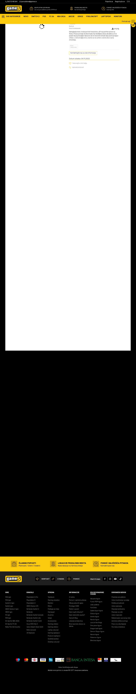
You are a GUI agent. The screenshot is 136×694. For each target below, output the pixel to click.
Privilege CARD (74, 626)
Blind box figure (95, 661)
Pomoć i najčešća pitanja (77, 620)
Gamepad (51, 632)
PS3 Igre (8, 638)
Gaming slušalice (54, 620)
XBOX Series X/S (32, 626)
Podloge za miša (53, 629)
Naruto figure (94, 640)
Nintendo (30, 632)
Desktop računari (54, 662)
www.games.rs (58, 691)
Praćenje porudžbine (118, 617)
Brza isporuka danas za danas (77, 645)
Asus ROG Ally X (32, 644)
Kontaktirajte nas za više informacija (83, 73)
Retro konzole (31, 650)
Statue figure (94, 634)
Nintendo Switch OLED (34, 641)
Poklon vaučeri (74, 629)
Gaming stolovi (53, 647)
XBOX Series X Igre (11, 629)
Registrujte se (120, 1)
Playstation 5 (31, 620)
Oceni (74, 37)
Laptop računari (53, 650)
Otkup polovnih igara (76, 623)
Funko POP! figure (96, 622)
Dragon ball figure (96, 649)
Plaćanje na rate (117, 632)
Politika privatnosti (118, 623)
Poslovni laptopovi (54, 656)
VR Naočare (31, 653)
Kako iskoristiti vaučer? (77, 635)
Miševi (50, 626)
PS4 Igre (8, 620)
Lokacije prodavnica (76, 641)
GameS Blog (73, 638)
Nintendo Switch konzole (35, 635)
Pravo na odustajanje (119, 644)
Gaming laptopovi (54, 653)
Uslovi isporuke (117, 635)
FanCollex (93, 628)
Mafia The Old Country (12, 647)
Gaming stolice (53, 644)
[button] (128, 21)
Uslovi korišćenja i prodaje (120, 620)
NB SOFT (71, 691)
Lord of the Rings (96, 643)
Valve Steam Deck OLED (35, 647)
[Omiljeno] (128, 1)
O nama (71, 617)
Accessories (52, 641)
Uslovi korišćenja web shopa (68, 688)
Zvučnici (51, 635)
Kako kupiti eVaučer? (76, 632)
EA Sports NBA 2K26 (12, 641)
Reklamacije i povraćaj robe (121, 638)
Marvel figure (94, 655)
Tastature (51, 617)
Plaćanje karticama (118, 629)
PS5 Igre (8, 617)
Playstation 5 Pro (32, 617)
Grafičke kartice (53, 659)
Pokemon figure (95, 658)
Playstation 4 (31, 623)
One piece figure (95, 646)
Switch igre (9, 626)
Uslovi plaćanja (117, 626)
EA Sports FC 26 (10, 644)
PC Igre (7, 635)
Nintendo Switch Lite (34, 638)
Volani (50, 638)
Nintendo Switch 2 (33, 629)
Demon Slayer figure (97, 652)
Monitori (50, 623)
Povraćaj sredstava (118, 647)
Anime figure (94, 637)
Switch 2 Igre (9, 623)
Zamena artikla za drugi (120, 641)
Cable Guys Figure (96, 631)
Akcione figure (95, 619)
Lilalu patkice (94, 625)
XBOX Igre (8, 632)
